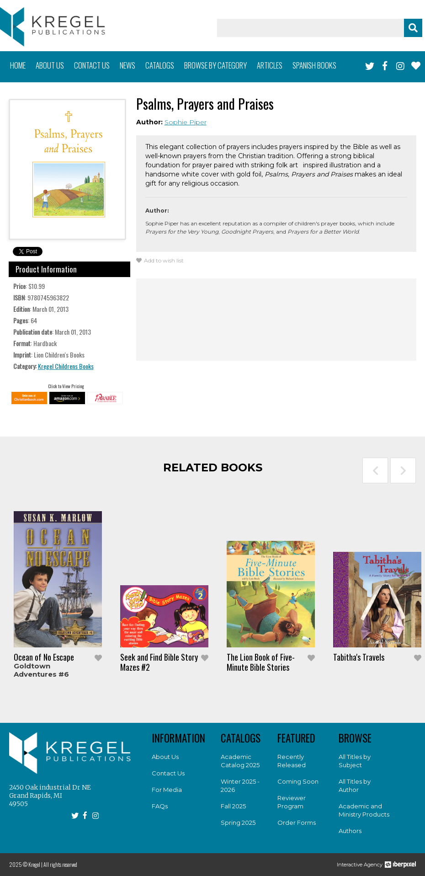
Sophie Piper (186, 122)
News (127, 65)
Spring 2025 (238, 822)
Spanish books (314, 65)
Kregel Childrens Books (66, 366)
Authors (350, 830)
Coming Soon (298, 781)
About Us (165, 756)
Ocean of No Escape (44, 657)
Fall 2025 (233, 806)
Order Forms (296, 822)
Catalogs (159, 65)
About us (50, 65)
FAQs (160, 806)
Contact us (92, 65)
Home (18, 65)
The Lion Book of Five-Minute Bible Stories (261, 662)
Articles (269, 65)
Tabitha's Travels (358, 657)
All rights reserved (60, 864)
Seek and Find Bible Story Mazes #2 (159, 662)
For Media (167, 789)
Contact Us (168, 773)
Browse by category (215, 65)
